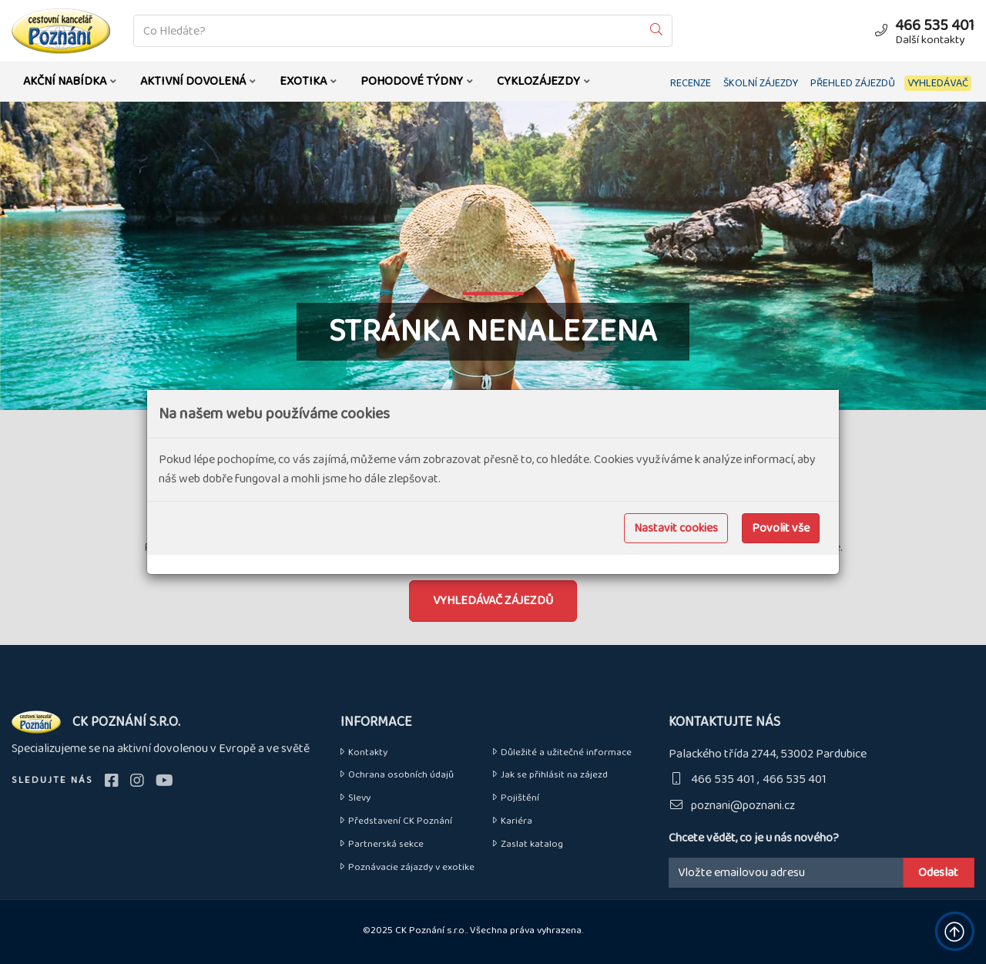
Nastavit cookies (676, 528)
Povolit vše (781, 528)
